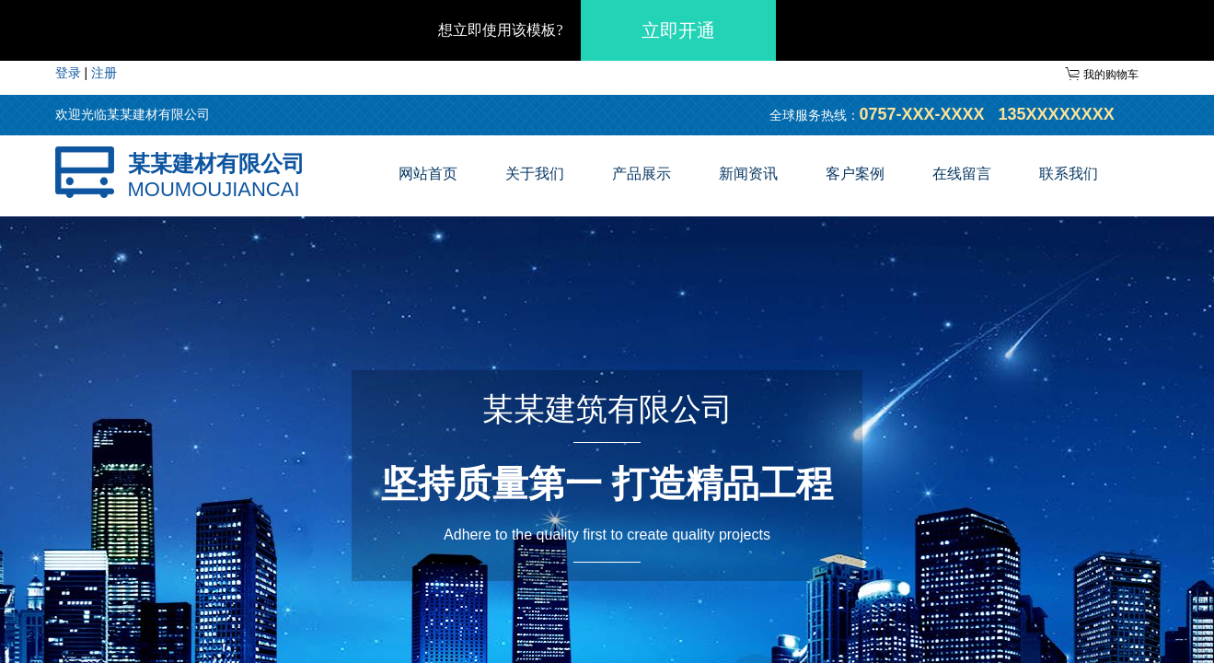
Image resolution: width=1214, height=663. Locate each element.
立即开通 (678, 30)
